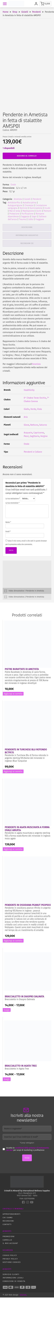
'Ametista (36, 364)
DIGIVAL (23, 1295)
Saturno (43, 425)
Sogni (34, 216)
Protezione (14, 213)
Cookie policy (10, 1255)
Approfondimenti (11, 1214)
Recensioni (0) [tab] (27, 243)
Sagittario (34, 436)
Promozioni (9, 1236)
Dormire (23, 208)
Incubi (47, 208)
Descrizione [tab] (27, 227)
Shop (14, 12)
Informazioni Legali (13, 1278)
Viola (39, 409)
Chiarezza (28, 205)
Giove (26, 425)
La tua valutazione (12, 499)
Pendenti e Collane (33, 452)
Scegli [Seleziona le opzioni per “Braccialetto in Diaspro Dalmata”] (6, 1010)
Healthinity (29, 390)
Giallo (26, 409)
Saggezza (25, 216)
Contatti (7, 1224)
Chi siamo (8, 1218)
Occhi (38, 211)
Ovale (13, 184)
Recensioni (8, 1221)
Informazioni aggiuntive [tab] (27, 235)
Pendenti (36, 12)
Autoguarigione (15, 205)
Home (5, 12)
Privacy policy (10, 1259)
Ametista (18, 199)
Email (8, 531)
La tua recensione (12, 503)
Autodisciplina (29, 202)
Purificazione (27, 213)
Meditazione (28, 211)
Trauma (22, 219)
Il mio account (10, 1243)
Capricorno (38, 432)
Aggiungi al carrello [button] (13, 693)
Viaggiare (39, 219)
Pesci (26, 436)
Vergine (43, 436)
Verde (33, 409)
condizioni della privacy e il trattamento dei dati (27, 1149)
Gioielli (24, 12)
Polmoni (47, 211)
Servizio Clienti (11, 1274)
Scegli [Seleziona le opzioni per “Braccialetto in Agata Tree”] (6, 1079)
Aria (26, 417)
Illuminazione (35, 208)
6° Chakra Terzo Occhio (35, 398)
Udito (30, 219)
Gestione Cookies (12, 1262)
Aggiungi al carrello (26, 156)
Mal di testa (14, 211)
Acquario (28, 432)
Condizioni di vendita (14, 1281)
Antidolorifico (14, 202)
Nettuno (34, 425)
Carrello (7, 1240)
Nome (8, 522)
